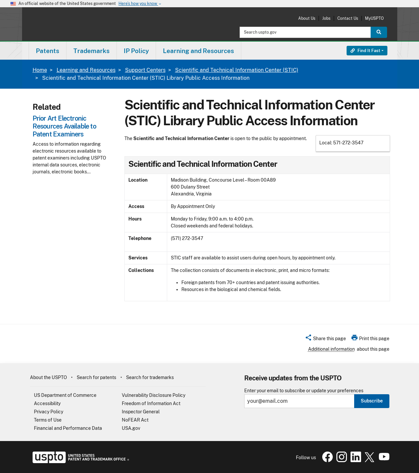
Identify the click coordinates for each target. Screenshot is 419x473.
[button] (325, 339)
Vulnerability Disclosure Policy (153, 395)
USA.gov (131, 428)
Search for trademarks (150, 377)
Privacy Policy (48, 411)
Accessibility (47, 403)
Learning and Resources (86, 70)
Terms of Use (48, 420)
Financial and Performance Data (68, 428)
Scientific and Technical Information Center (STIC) (236, 70)
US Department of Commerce (65, 395)
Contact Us (347, 18)
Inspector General (141, 411)
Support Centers (145, 70)
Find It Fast (365, 50)
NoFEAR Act (135, 420)
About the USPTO (48, 377)
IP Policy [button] (136, 50)
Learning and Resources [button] (198, 50)
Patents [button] (47, 50)
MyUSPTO (374, 18)
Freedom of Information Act (151, 403)
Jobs (326, 18)
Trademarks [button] (91, 50)
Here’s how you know (140, 4)
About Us (306, 18)
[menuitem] (47, 51)
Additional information (331, 349)
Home (40, 70)
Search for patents (96, 377)
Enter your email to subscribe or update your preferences (303, 390)
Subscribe (372, 400)
